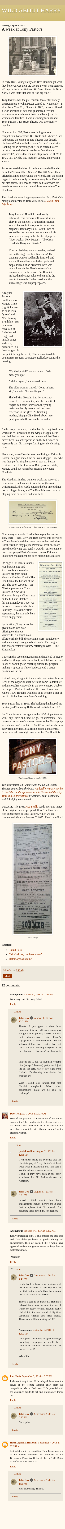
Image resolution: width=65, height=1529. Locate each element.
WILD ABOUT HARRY (31, 10)
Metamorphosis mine (20, 958)
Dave (12, 1113)
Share (7, 976)
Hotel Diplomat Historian (23, 1442)
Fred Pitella (31, 806)
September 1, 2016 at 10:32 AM (40, 1230)
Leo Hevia (15, 1376)
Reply (13, 1004)
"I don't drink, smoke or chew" (25, 954)
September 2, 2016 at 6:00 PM (37, 1376)
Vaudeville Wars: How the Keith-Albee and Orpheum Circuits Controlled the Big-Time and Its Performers (32, 792)
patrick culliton (27, 1151)
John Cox (24, 1018)
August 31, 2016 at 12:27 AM (31, 1113)
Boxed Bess (15, 949)
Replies (17, 1011)
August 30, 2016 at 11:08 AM (38, 994)
